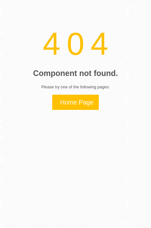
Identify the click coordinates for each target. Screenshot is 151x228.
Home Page (77, 102)
